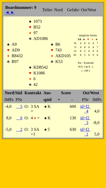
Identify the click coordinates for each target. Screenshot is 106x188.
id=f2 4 (85, 108)
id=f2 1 (85, 131)
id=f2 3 (85, 120)
